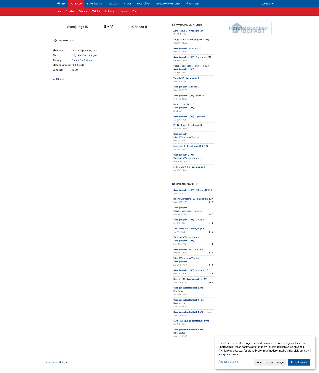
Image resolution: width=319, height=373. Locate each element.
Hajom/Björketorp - (193, 199)
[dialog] (265, 352)
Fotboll (76, 3)
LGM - (191, 321)
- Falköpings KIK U (189, 249)
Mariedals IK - (190, 146)
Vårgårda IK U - (191, 39)
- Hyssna (192, 312)
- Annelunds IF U (192, 57)
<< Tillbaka (58, 79)
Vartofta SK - (186, 78)
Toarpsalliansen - (188, 228)
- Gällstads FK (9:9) (192, 190)
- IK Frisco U (186, 87)
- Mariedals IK (190, 270)
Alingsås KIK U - (188, 31)
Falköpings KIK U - (189, 167)
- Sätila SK (188, 95)
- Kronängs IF (187, 48)
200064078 (78, 65)
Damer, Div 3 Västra (82, 60)
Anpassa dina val (228, 361)
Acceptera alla (299, 362)
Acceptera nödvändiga (270, 362)
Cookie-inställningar (57, 362)
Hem (61, 3)
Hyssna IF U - (190, 279)
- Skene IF (188, 220)
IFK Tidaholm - (187, 125)
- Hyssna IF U (190, 116)
